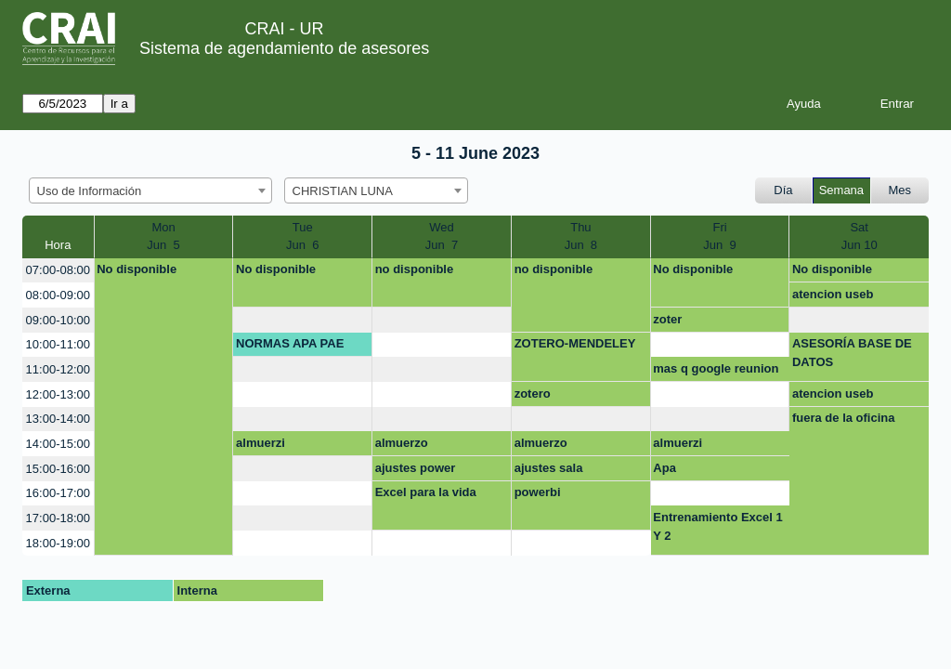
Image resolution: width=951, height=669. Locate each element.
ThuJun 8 (581, 236)
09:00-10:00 (58, 320)
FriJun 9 (719, 236)
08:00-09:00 (58, 295)
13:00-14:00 (58, 419)
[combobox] (150, 190)
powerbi (538, 492)
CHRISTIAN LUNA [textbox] (343, 191)
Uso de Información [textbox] (89, 191)
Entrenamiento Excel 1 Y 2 (717, 526)
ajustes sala (549, 468)
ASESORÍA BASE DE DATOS (852, 352)
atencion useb (832, 294)
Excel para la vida (425, 492)
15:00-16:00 (58, 469)
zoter (667, 319)
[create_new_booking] (302, 320)
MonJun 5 (163, 236)
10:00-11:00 (58, 344)
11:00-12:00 (58, 369)
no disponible (414, 269)
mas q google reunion (715, 368)
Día (783, 190)
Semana (841, 190)
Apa (664, 468)
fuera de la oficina (843, 418)
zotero (533, 393)
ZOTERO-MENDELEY (575, 343)
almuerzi (260, 443)
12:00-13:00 (58, 394)
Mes (900, 190)
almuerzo (401, 443)
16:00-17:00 (58, 493)
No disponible (136, 269)
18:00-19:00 (58, 543)
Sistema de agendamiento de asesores (284, 48)
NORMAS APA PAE (290, 343)
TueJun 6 (302, 236)
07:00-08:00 (58, 270)
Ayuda (804, 104)
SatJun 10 (859, 236)
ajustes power (415, 468)
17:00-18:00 (58, 518)
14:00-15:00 (58, 444)
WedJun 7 (441, 236)
